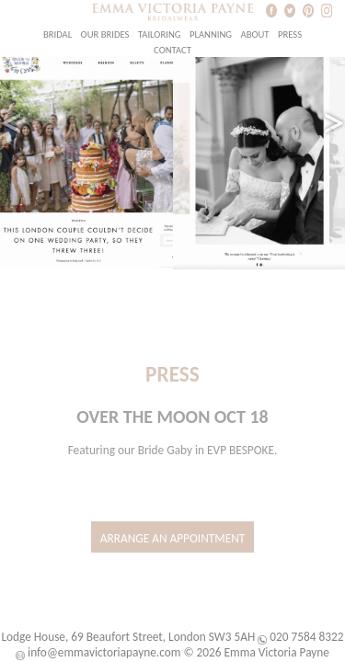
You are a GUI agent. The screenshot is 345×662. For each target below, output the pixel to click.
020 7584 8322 (306, 637)
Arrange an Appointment (173, 538)
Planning (211, 34)
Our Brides (105, 34)
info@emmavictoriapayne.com (104, 652)
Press (290, 34)
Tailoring (159, 34)
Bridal (57, 34)
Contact (172, 50)
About (254, 34)
